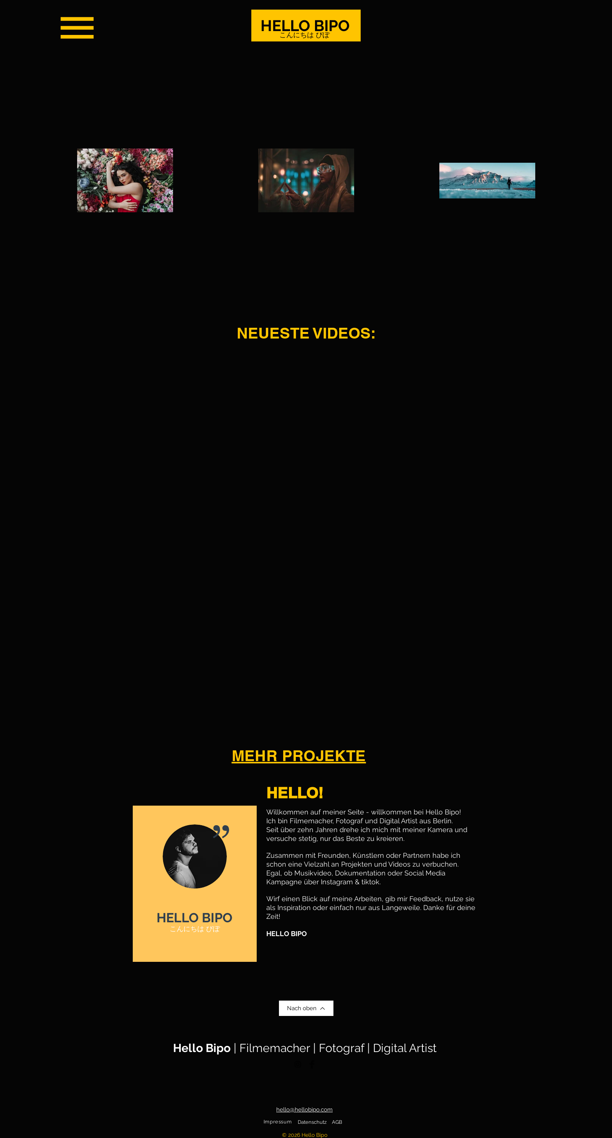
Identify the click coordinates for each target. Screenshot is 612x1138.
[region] (195, 884)
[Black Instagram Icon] (298, 1064)
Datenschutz (312, 1122)
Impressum (278, 1122)
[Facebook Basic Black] (312, 1064)
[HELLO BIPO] (306, 25)
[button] (77, 28)
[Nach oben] (306, 1008)
